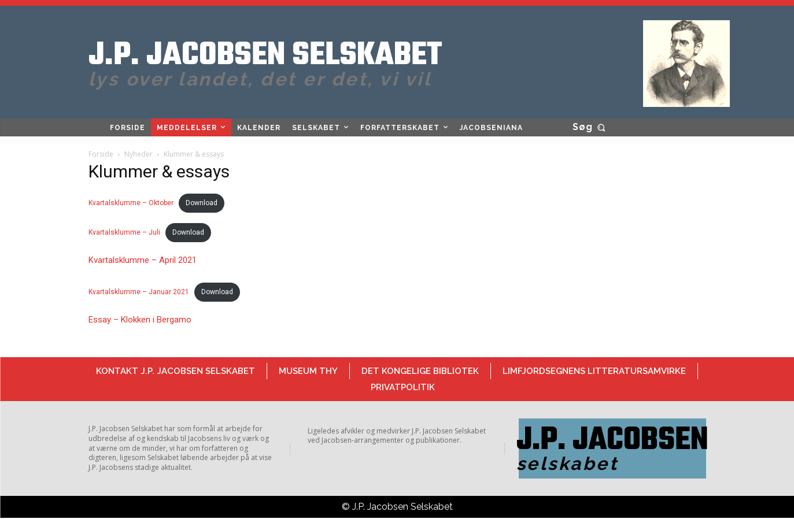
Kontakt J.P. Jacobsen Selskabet (175, 371)
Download (201, 203)
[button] (591, 127)
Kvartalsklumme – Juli (124, 232)
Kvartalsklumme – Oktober (130, 203)
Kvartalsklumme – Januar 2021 (138, 292)
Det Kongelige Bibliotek (420, 371)
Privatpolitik (403, 387)
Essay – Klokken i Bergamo (139, 319)
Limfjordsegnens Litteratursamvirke (594, 371)
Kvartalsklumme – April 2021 (142, 260)
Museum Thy (308, 371)
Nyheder (138, 154)
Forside (100, 154)
